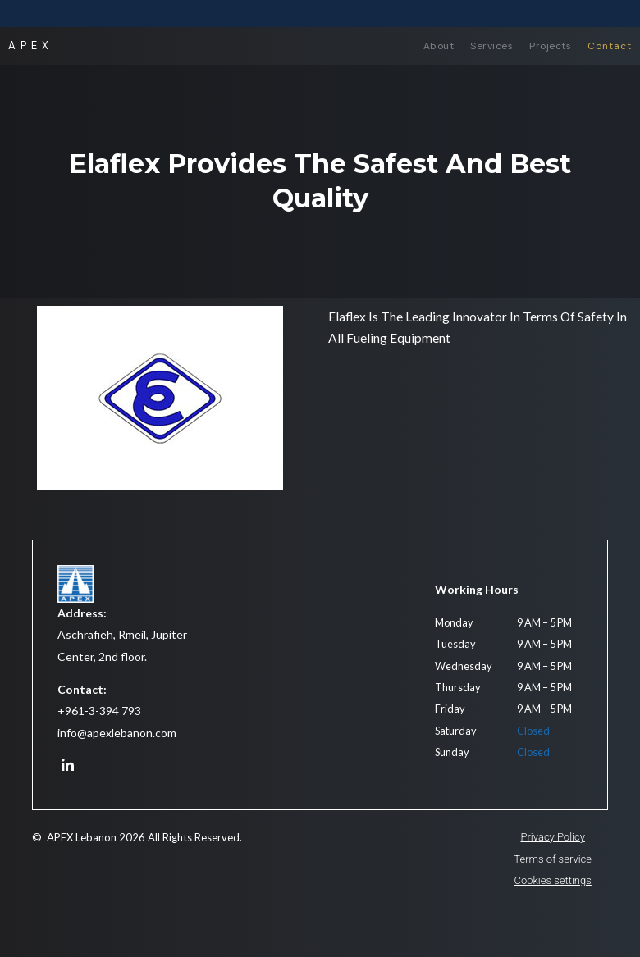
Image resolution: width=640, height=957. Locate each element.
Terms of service (553, 859)
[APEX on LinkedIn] (68, 766)
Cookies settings (553, 880)
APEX (30, 45)
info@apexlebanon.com (116, 733)
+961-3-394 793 (99, 711)
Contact (609, 45)
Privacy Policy (552, 837)
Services (491, 45)
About (439, 45)
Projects (550, 45)
